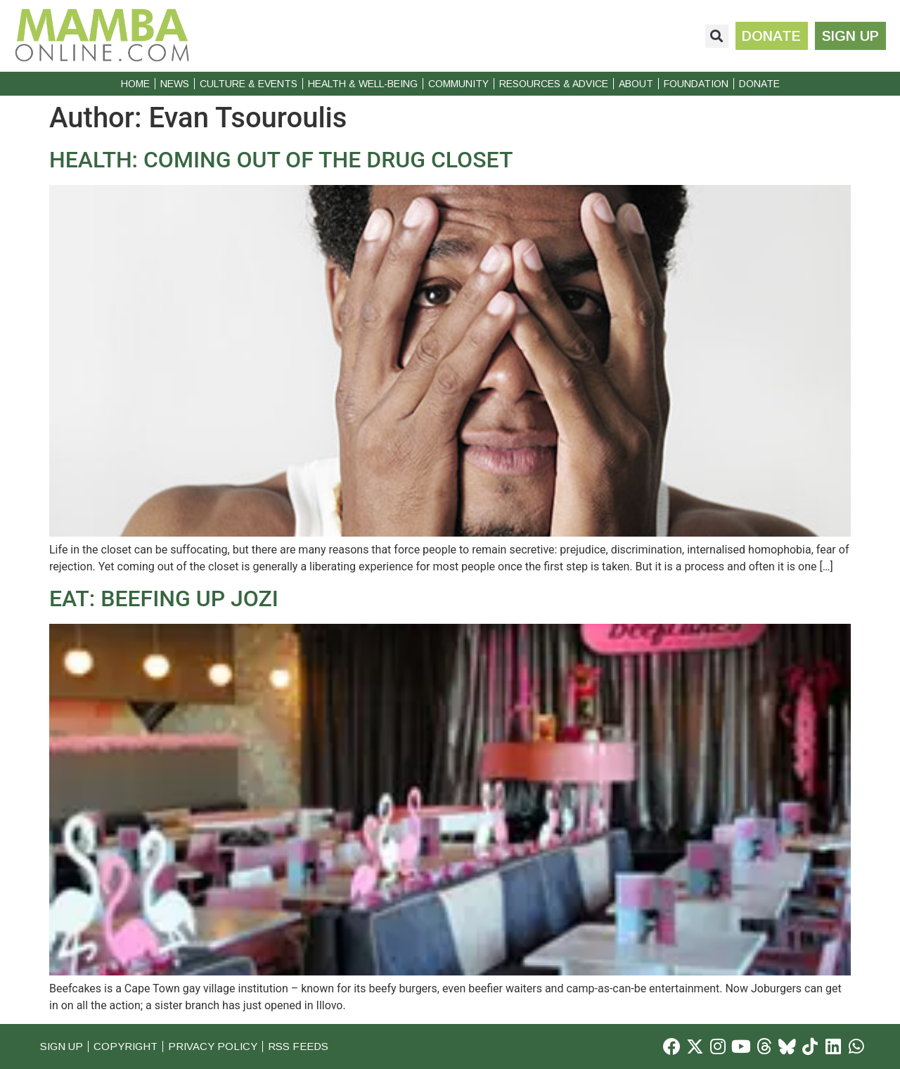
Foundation (696, 83)
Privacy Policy (214, 1046)
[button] (716, 36)
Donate (759, 83)
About (636, 83)
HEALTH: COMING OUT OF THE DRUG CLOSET (281, 159)
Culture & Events (248, 83)
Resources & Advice (553, 83)
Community (458, 83)
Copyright (126, 1046)
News (174, 83)
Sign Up (62, 1046)
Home (135, 83)
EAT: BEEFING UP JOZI (163, 598)
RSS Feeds (301, 1046)
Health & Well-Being (363, 83)
